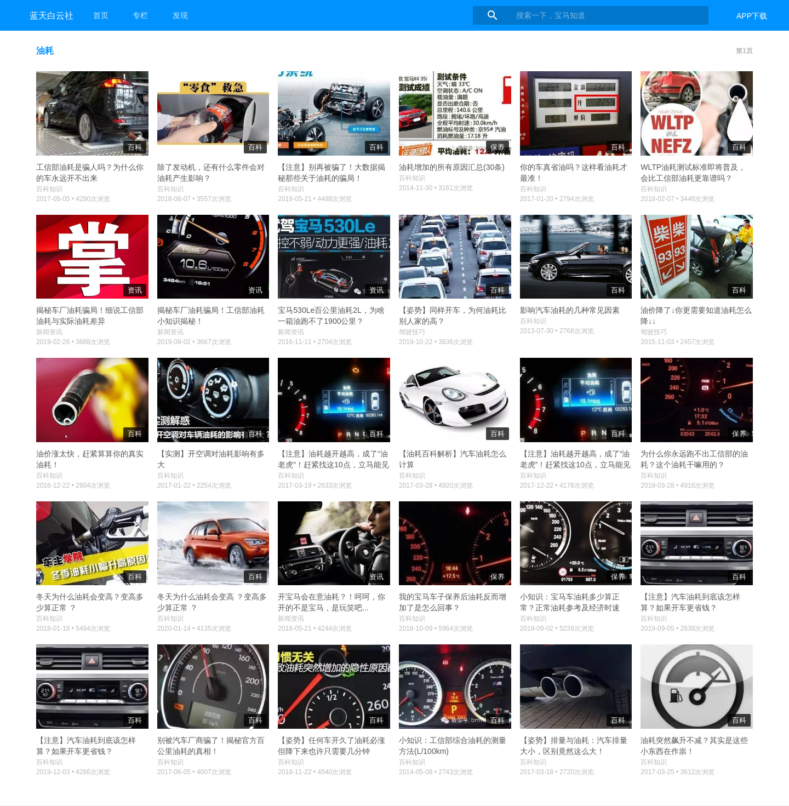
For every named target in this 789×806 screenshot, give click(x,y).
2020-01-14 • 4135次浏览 (194, 628)
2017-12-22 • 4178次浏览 (557, 485)
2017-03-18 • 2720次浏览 (557, 772)
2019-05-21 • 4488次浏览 (315, 199)
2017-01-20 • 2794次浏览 (557, 199)
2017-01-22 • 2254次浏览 (194, 485)
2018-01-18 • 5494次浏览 (73, 628)
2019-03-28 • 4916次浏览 (677, 485)
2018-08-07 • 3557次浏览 (194, 199)
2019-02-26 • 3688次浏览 (73, 342)
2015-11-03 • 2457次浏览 (677, 342)
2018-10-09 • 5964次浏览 (436, 628)
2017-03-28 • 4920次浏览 (436, 485)
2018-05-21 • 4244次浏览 (315, 628)
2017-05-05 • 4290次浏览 (73, 199)
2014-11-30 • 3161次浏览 (436, 188)
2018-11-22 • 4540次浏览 (315, 772)
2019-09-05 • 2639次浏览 (677, 628)
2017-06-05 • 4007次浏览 (194, 772)
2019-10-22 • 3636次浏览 (436, 342)
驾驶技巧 (412, 332)
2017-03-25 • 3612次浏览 (677, 772)
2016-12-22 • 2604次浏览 (73, 485)
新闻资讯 (49, 332)
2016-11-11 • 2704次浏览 (315, 342)
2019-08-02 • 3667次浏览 (194, 342)
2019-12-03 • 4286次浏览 (73, 772)
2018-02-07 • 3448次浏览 (677, 199)
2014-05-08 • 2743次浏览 (436, 772)
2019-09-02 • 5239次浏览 (557, 628)
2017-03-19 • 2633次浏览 (315, 485)
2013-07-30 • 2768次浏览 (557, 331)
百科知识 (49, 189)
